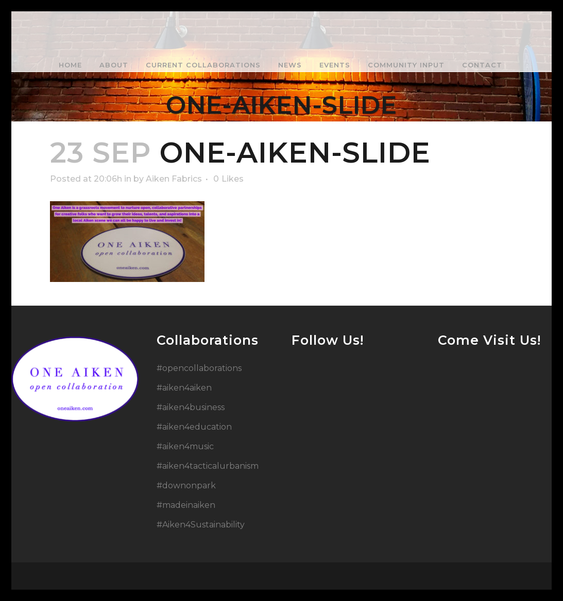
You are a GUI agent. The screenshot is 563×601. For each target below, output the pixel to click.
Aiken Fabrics (174, 179)
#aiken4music (185, 446)
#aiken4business (191, 407)
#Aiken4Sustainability (201, 524)
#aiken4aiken (184, 388)
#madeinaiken (186, 505)
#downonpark (186, 485)
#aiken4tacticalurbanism (208, 466)
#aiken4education (194, 427)
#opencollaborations (199, 368)
